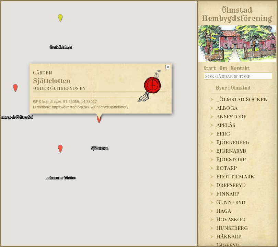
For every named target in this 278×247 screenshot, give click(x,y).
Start (210, 68)
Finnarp (227, 193)
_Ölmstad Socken (242, 99)
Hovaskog (230, 219)
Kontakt (240, 68)
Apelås (225, 124)
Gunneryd (230, 201)
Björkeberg (233, 141)
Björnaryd (231, 150)
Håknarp (228, 236)
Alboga (227, 107)
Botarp (226, 167)
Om (223, 68)
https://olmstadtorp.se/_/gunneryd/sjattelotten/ (90, 107)
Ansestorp (231, 116)
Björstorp (231, 159)
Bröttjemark (235, 176)
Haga (223, 210)
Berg (223, 133)
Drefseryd (231, 184)
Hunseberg (232, 227)
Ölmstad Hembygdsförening (237, 13)
